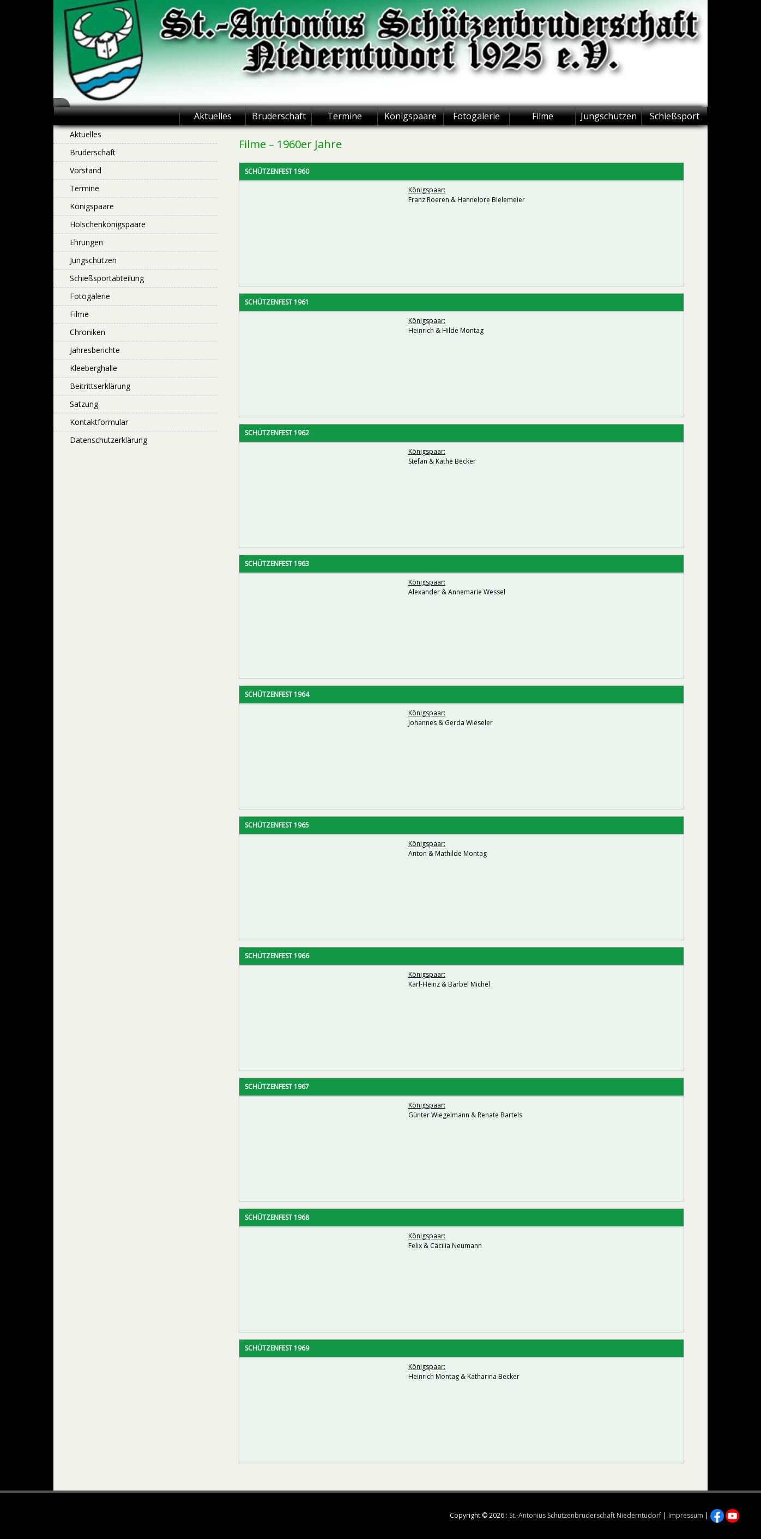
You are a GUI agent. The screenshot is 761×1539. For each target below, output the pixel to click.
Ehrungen (86, 242)
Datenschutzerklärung (108, 440)
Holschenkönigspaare (108, 224)
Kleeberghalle (93, 368)
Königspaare (410, 116)
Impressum (685, 1515)
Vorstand (85, 170)
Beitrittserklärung (100, 386)
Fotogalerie (476, 116)
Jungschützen (609, 116)
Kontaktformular (99, 422)
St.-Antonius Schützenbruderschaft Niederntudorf (585, 1515)
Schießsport (674, 116)
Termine (344, 116)
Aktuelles (213, 116)
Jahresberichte (95, 350)
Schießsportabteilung (107, 278)
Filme (542, 116)
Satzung (84, 404)
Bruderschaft (279, 116)
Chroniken (87, 332)
